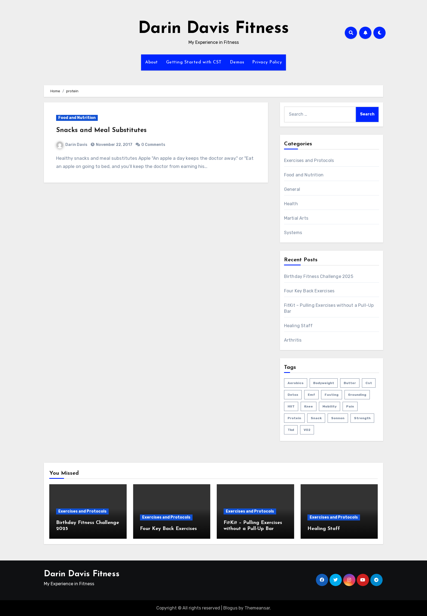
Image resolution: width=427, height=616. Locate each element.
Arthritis (293, 340)
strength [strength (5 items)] (362, 418)
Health (291, 203)
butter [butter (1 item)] (350, 383)
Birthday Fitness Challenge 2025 (318, 276)
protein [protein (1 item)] (294, 418)
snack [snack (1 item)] (316, 418)
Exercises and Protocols (309, 160)
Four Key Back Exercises (309, 290)
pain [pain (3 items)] (350, 406)
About (151, 62)
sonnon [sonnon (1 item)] (337, 418)
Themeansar (257, 608)
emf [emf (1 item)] (311, 395)
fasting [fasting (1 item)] (331, 395)
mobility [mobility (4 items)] (329, 406)
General (292, 189)
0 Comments (153, 144)
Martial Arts (296, 218)
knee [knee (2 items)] (308, 406)
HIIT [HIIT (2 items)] (291, 406)
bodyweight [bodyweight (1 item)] (323, 383)
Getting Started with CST (194, 62)
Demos (237, 62)
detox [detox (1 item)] (293, 395)
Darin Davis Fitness (213, 29)
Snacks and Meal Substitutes (101, 130)
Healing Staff (298, 325)
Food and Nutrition (77, 117)
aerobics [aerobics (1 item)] (296, 383)
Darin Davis (71, 144)
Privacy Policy (267, 62)
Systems (293, 232)
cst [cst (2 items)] (368, 383)
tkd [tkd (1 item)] (291, 430)
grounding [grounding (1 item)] (357, 395)
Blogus (230, 608)
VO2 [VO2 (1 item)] (307, 430)
